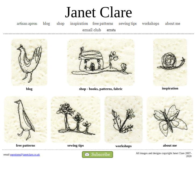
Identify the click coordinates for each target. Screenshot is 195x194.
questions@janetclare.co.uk (25, 154)
